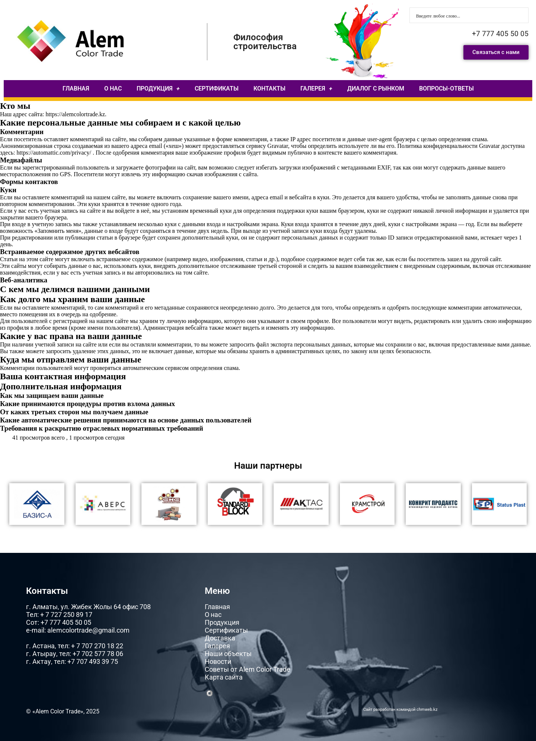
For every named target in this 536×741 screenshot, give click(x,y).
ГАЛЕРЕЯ (316, 88)
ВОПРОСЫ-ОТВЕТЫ (446, 88)
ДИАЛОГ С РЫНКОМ (375, 88)
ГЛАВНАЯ (76, 88)
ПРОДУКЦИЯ (158, 88)
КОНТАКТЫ (269, 88)
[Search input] (464, 15)
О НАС (113, 88)
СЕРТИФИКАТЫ (217, 88)
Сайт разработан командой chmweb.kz (400, 709)
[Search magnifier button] (521, 15)
